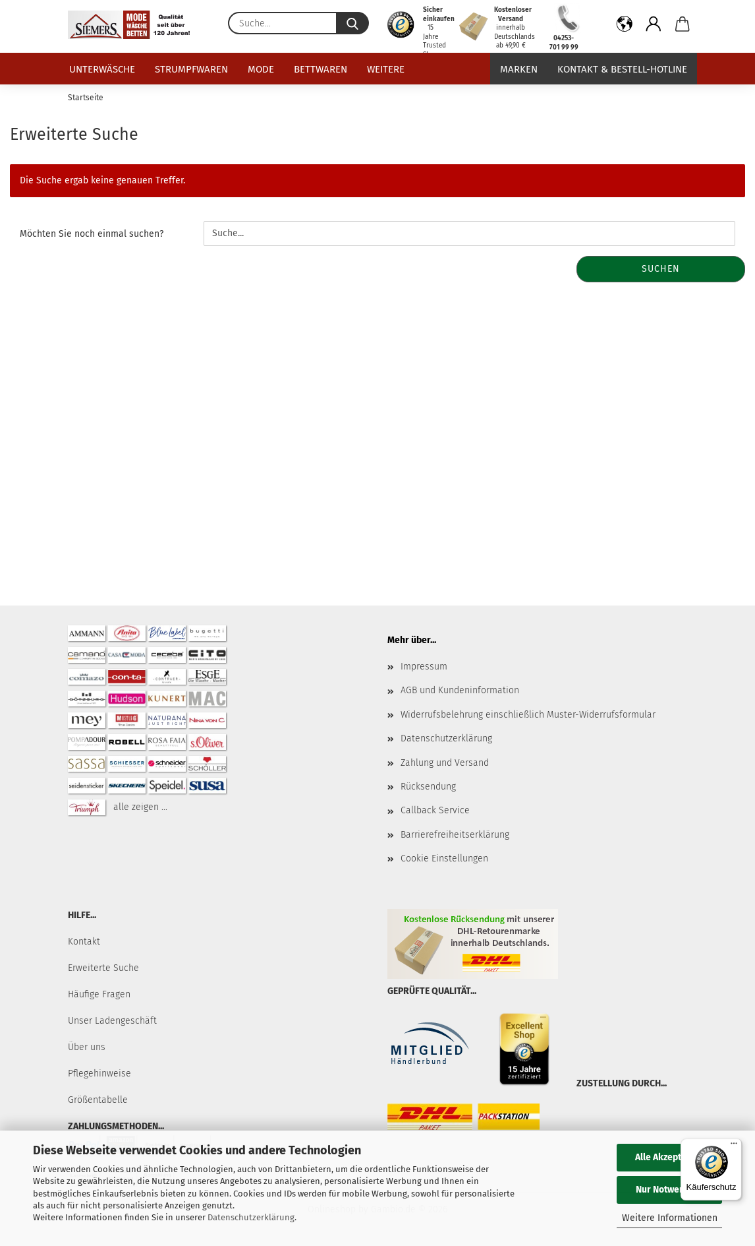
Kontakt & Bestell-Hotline (622, 69)
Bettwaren (320, 69)
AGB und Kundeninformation (460, 690)
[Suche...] (352, 23)
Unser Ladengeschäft (112, 1020)
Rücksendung (428, 786)
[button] (624, 26)
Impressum (424, 666)
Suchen (661, 268)
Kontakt (84, 941)
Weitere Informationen (669, 1218)
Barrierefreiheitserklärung (455, 834)
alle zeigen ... (140, 807)
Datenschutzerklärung (251, 1217)
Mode (261, 69)
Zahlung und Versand (445, 762)
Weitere (386, 69)
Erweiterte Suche (103, 968)
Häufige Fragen (99, 994)
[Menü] (734, 1146)
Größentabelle (98, 1100)
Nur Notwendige (669, 1189)
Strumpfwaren (191, 69)
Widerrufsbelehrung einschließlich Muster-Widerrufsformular (528, 714)
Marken (519, 69)
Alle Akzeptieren (669, 1157)
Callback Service (435, 810)
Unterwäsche (102, 69)
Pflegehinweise (99, 1073)
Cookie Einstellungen (444, 858)
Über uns (86, 1047)
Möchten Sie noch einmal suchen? (91, 233)
